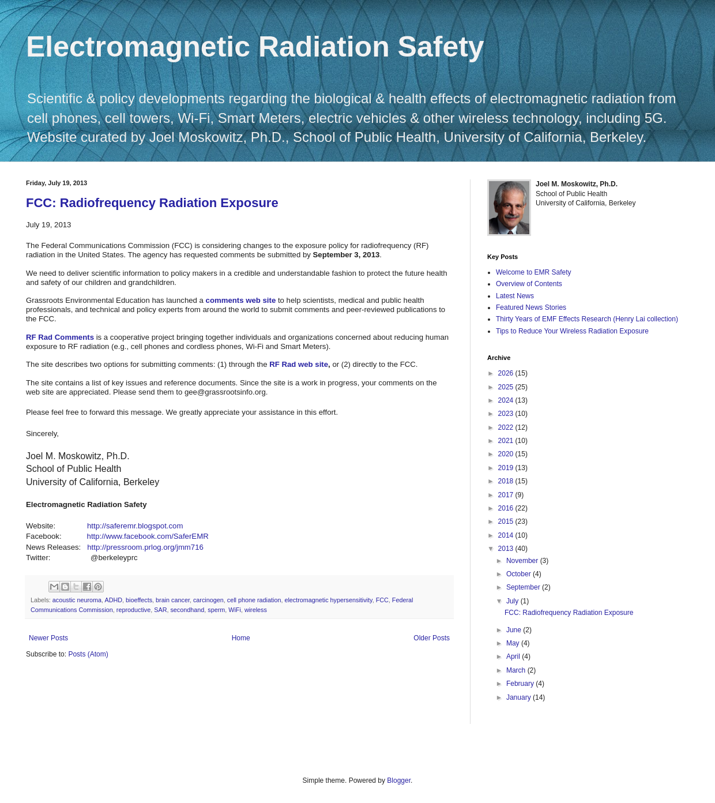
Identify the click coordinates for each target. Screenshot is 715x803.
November (523, 561)
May (513, 643)
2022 (506, 427)
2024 (506, 400)
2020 (506, 454)
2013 (506, 549)
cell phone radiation (254, 599)
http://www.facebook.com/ (130, 536)
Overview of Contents (529, 284)
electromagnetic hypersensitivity (328, 599)
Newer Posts (48, 638)
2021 (506, 441)
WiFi (234, 609)
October (519, 574)
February (521, 684)
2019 (506, 468)
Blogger (399, 780)
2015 (506, 521)
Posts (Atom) (88, 654)
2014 (506, 535)
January (519, 697)
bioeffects (139, 599)
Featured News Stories (531, 307)
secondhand (187, 609)
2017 (506, 495)
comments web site (241, 300)
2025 (506, 387)
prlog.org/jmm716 (174, 547)
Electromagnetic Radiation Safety (255, 47)
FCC (382, 599)
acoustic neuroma (76, 599)
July (513, 601)
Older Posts (431, 638)
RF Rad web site (298, 364)
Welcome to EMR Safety (533, 272)
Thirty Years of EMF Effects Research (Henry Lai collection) (587, 319)
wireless (255, 609)
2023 (506, 414)
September (524, 587)
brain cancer (173, 599)
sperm (216, 609)
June (514, 630)
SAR (160, 609)
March (517, 670)
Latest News (515, 296)
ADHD (113, 599)
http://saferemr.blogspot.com (135, 525)
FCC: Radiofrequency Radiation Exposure (152, 203)
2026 (506, 373)
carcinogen (208, 599)
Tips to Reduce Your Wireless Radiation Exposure (572, 331)
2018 (506, 481)
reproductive (133, 609)
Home (241, 638)
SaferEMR (191, 536)
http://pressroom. (115, 547)
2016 (506, 508)
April (514, 656)
